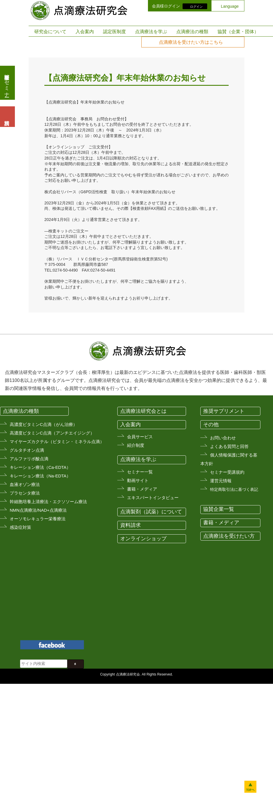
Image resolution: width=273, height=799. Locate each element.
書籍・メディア (142, 489)
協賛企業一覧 (218, 509)
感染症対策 (20, 527)
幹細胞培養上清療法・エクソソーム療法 (48, 501)
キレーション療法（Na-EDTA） (40, 475)
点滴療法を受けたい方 (229, 536)
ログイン (196, 6)
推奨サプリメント (223, 411)
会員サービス (140, 436)
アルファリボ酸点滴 (29, 458)
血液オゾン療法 (25, 484)
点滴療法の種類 (192, 31)
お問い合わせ (223, 437)
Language (230, 6)
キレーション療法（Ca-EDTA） (40, 467)
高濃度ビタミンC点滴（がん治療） (43, 424)
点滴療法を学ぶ (151, 31)
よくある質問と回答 (229, 446)
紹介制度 (135, 445)
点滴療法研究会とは (143, 411)
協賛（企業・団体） (238, 31)
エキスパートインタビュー (153, 497)
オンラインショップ (143, 538)
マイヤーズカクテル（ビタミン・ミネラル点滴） (57, 441)
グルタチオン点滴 (27, 450)
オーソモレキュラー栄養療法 (38, 518)
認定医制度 (114, 31)
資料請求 (130, 525)
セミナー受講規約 (227, 472)
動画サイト (138, 480)
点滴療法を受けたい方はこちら (191, 42)
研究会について (50, 31)
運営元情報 (221, 480)
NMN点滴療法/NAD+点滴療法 (38, 510)
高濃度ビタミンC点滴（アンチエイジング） (52, 433)
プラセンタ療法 (25, 493)
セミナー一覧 (140, 471)
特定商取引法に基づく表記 (234, 489)
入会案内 (85, 31)
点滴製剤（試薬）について (151, 512)
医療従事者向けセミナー (7, 83)
